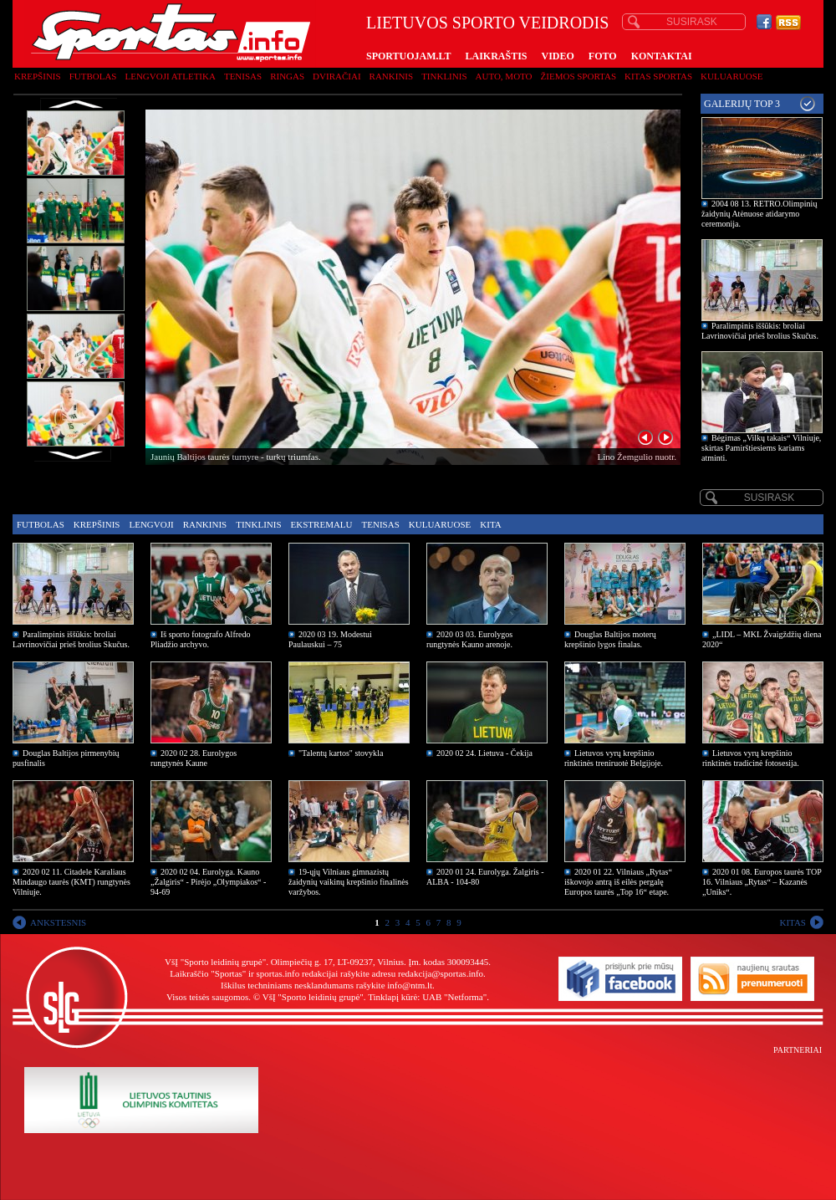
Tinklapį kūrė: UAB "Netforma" (427, 997)
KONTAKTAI (661, 56)
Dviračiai (336, 76)
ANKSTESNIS (58, 922)
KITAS (792, 922)
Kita (490, 524)
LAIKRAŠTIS (496, 56)
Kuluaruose (732, 76)
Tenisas (243, 76)
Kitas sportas (658, 76)
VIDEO (558, 56)
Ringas (287, 76)
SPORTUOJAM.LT (408, 56)
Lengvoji (151, 524)
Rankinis (392, 76)
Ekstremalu (322, 524)
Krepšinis (37, 76)
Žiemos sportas (578, 76)
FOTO (603, 56)
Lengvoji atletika (170, 76)
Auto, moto (504, 76)
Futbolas (93, 76)
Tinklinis (443, 76)
